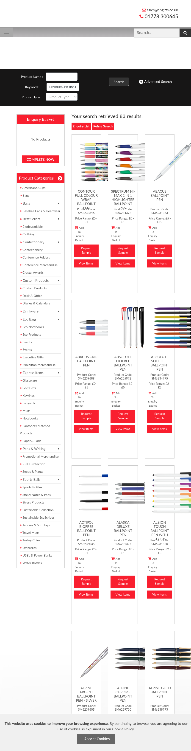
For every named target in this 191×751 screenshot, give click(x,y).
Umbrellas (28, 548)
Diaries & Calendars (35, 303)
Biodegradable (31, 226)
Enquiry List (81, 126)
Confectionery (31, 250)
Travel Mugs (29, 532)
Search (118, 81)
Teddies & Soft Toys (35, 525)
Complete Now (41, 159)
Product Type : (32, 97)
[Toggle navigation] (6, 32)
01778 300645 (158, 16)
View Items (86, 263)
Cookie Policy (123, 729)
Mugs (25, 411)
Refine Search (103, 126)
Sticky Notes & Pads (35, 495)
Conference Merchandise (39, 265)
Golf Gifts (28, 388)
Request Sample (86, 250)
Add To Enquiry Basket (79, 234)
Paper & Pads (30, 441)
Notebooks (29, 418)
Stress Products (32, 502)
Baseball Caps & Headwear (40, 211)
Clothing (27, 234)
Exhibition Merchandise (38, 365)
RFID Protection (32, 464)
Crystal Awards (32, 272)
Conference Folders (35, 257)
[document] (96, 732)
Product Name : (32, 77)
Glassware (28, 380)
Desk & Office (31, 296)
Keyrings (27, 395)
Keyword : (32, 87)
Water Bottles (31, 563)
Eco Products (30, 334)
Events (26, 342)
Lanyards (27, 403)
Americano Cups (33, 188)
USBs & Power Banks (36, 555)
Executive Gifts (32, 357)
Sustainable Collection (37, 510)
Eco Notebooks (32, 327)
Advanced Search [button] (155, 81)
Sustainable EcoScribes (37, 517)
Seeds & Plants (31, 471)
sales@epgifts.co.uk (160, 10)
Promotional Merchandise (39, 456)
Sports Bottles (31, 487)
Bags (24, 195)
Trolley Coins (30, 540)
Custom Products (33, 288)
